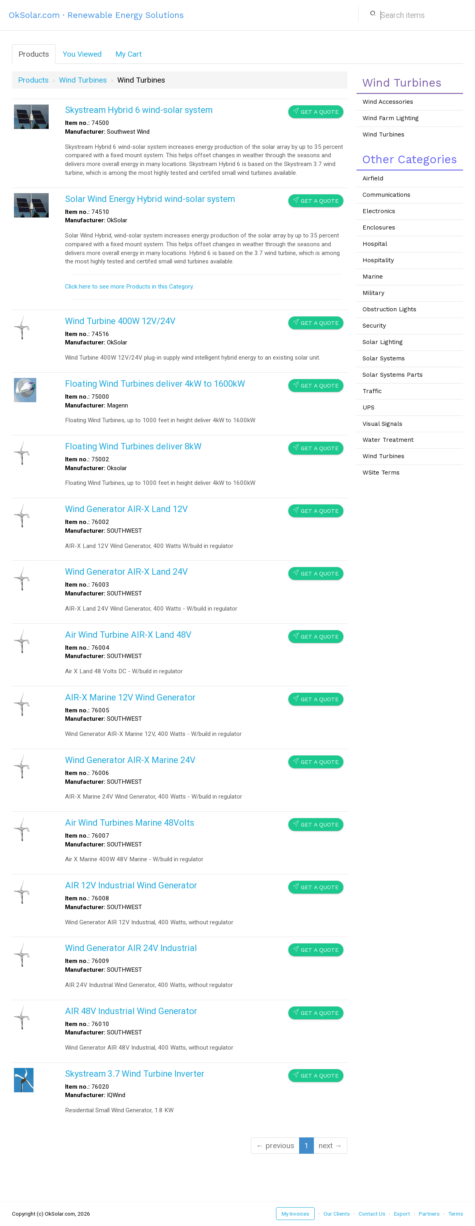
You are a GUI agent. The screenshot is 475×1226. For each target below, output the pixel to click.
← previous (275, 1145)
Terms (455, 1213)
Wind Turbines (383, 134)
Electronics (379, 211)
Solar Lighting (383, 342)
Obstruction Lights (389, 309)
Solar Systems (384, 358)
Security (374, 325)
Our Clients (336, 1213)
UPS (368, 407)
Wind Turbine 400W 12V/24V (120, 321)
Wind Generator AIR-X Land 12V (126, 509)
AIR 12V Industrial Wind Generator (131, 885)
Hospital (375, 243)
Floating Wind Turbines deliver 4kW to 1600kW (155, 384)
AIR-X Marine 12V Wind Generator (130, 697)
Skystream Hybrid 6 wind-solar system (139, 110)
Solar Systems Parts (393, 374)
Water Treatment (388, 439)
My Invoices (295, 1213)
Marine (373, 276)
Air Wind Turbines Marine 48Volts (129, 823)
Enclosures (379, 227)
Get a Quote (316, 111)
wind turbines (83, 80)
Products (33, 54)
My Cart (128, 54)
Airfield (373, 178)
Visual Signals (382, 423)
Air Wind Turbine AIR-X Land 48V (128, 635)
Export (402, 1213)
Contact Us (372, 1213)
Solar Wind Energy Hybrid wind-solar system (150, 199)
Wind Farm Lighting (391, 118)
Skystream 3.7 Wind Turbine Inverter (134, 1074)
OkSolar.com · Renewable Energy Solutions (96, 15)
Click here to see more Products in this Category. (129, 286)
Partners (429, 1213)
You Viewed (82, 54)
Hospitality (378, 260)
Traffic (372, 391)
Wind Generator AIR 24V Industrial (131, 948)
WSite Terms (381, 472)
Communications (386, 194)
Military (373, 293)
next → (330, 1145)
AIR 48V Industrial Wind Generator (131, 1011)
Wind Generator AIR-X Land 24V (126, 572)
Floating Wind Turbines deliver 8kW (133, 446)
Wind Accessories (388, 101)
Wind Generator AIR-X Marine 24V (130, 760)
